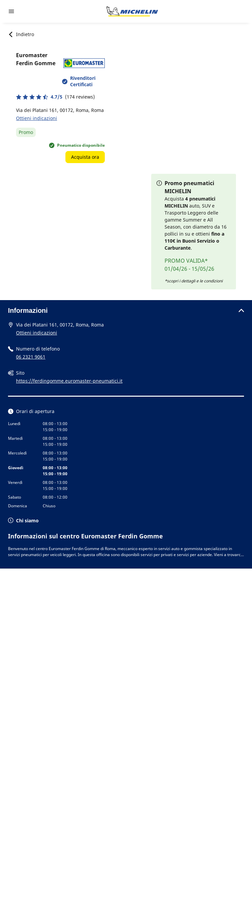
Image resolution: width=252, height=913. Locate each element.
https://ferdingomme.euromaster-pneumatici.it (69, 381)
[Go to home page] (132, 11)
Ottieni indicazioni (36, 118)
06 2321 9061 (30, 357)
